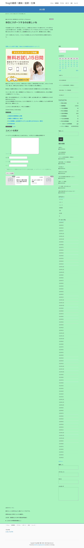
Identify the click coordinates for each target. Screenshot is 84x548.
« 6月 (60, 70)
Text (61, 131)
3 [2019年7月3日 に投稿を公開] (65, 60)
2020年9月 (61, 407)
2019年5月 (61, 452)
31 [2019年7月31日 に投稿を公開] (65, 68)
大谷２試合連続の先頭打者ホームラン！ (67, 176)
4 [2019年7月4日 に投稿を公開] (68, 60)
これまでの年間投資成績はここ (14, 520)
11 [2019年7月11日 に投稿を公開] (68, 62)
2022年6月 (61, 349)
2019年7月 (61, 446)
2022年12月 (61, 333)
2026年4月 (61, 222)
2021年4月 (61, 388)
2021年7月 (61, 380)
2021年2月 (61, 394)
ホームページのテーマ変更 (37, 180)
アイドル (61, 199)
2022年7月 (61, 347)
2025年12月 (61, 233)
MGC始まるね (11, 123)
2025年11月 (61, 236)
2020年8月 (61, 410)
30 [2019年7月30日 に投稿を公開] (62, 68)
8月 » (77, 70)
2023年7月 (61, 313)
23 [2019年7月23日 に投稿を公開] (62, 66)
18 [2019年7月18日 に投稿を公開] (68, 64)
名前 (7, 157)
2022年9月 (61, 341)
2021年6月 (61, 382)
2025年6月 (61, 250)
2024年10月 (61, 272)
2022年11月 (61, 336)
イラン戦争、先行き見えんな (65, 186)
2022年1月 (61, 363)
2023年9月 (61, 308)
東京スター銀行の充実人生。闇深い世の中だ (21, 180)
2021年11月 (61, 369)
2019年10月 (61, 438)
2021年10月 (61, 371)
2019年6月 (61, 449)
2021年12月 (61, 366)
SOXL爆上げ (61, 95)
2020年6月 (61, 416)
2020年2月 (61, 427)
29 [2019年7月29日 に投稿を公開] (60, 68)
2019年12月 (61, 432)
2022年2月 (61, 360)
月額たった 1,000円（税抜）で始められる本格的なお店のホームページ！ (23, 46)
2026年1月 (61, 230)
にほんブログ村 (9, 531)
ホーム (8, 525)
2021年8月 (61, 377)
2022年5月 (61, 352)
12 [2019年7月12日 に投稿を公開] (71, 62)
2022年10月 (61, 338)
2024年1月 (61, 297)
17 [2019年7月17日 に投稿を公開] (65, 64)
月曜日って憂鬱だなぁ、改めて (15, 118)
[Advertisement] (15, 42)
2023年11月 (61, 302)
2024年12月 (61, 266)
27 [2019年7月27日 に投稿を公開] (74, 66)
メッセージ (61, 486)
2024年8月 (61, 277)
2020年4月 (61, 421)
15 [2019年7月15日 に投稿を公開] (60, 64)
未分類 (51, 19)
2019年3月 (61, 457)
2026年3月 (61, 225)
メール (8, 161)
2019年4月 (61, 454)
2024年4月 (61, 288)
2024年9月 (61, 275)
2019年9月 (61, 441)
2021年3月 (61, 391)
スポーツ (61, 202)
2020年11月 (61, 402)
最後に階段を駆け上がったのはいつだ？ (67, 191)
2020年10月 (61, 405)
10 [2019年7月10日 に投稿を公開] (65, 62)
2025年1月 (61, 264)
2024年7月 (61, 280)
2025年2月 (61, 261)
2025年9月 (61, 241)
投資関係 (61, 207)
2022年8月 (61, 344)
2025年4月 (61, 255)
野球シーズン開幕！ (63, 181)
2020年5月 (61, 418)
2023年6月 (61, 316)
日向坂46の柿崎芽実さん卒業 (15, 116)
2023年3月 (61, 324)
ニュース (61, 205)
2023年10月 (61, 305)
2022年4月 (61, 355)
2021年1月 (61, 396)
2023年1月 (61, 330)
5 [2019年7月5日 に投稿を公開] (71, 60)
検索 (60, 46)
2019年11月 (61, 435)
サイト (7, 165)
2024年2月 (61, 294)
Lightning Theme (42, 544)
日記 (60, 210)
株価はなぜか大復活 (63, 171)
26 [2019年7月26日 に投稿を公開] (71, 66)
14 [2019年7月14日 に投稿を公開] (77, 62)
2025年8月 (61, 244)
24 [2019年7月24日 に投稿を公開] (65, 66)
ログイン (61, 461)
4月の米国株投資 (62, 80)
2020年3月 (61, 424)
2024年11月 (61, 269)
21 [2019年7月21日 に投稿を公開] (77, 64)
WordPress (36, 544)
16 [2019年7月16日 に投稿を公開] (62, 64)
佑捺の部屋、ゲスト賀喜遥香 (65, 90)
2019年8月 (61, 443)
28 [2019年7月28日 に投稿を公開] (77, 66)
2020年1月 (61, 430)
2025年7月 (61, 247)
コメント (8, 153)
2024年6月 (61, 283)
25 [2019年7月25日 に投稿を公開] (68, 66)
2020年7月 (61, 413)
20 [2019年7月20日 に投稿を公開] (74, 64)
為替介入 (61, 75)
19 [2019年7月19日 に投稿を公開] (71, 64)
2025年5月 (61, 253)
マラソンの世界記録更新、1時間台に (66, 85)
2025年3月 (61, 258)
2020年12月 (61, 399)
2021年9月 (61, 374)
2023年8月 (61, 311)
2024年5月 (61, 286)
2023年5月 (61, 319)
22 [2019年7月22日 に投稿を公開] (60, 66)
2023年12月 (61, 300)
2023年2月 (61, 327)
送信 (61, 139)
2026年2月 (61, 228)
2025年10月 (61, 239)
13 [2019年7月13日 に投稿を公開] (74, 62)
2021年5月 (61, 385)
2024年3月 (61, 291)
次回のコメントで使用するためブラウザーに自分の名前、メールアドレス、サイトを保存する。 (29, 169)
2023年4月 (61, 322)
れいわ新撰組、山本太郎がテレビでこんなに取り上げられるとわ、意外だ (25, 121)
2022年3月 (61, 358)
